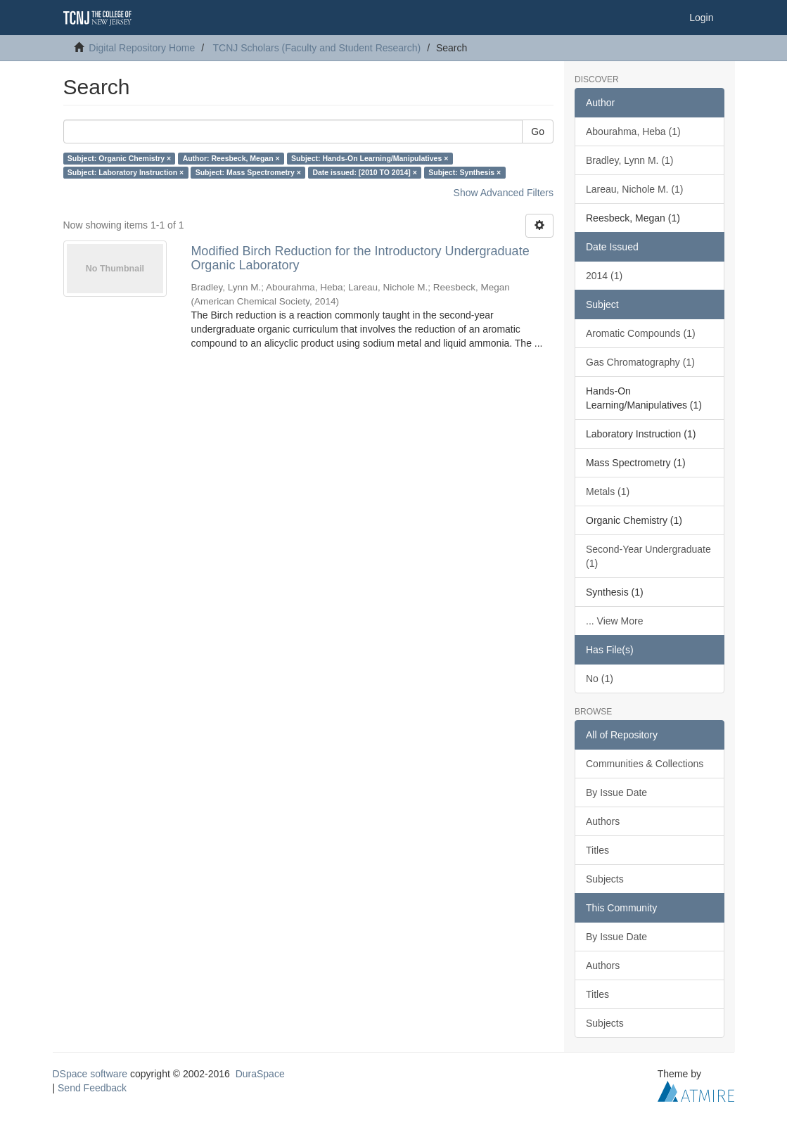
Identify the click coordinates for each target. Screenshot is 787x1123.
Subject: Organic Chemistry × (119, 158)
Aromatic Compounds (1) (641, 333)
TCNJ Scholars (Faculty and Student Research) (317, 47)
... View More (614, 621)
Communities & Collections (644, 763)
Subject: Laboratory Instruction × (126, 172)
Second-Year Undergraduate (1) (648, 556)
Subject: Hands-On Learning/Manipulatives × (369, 158)
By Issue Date (616, 792)
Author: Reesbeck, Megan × (231, 158)
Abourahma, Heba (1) (633, 131)
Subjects (605, 879)
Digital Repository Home (142, 47)
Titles (597, 850)
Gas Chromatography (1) (640, 362)
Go (537, 131)
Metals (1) (607, 491)
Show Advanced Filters (504, 192)
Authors (603, 821)
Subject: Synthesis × (464, 172)
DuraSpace (260, 1073)
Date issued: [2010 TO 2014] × (364, 172)
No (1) (599, 678)
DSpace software (90, 1073)
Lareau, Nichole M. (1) (635, 189)
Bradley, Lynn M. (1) (630, 160)
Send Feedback (92, 1087)
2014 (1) (604, 275)
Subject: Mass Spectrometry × (248, 172)
